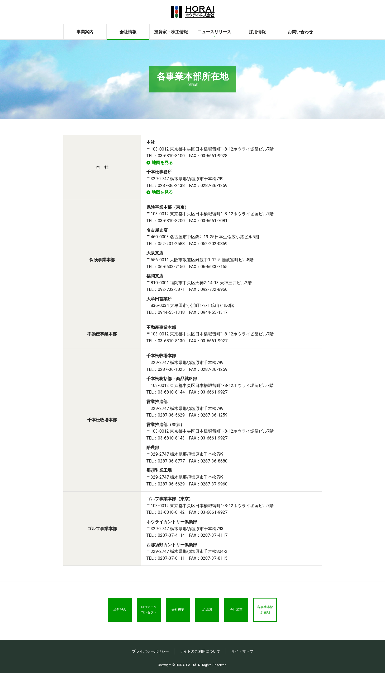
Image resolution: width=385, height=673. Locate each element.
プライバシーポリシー (150, 651)
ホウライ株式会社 (193, 12)
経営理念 (113, 611)
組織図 (208, 611)
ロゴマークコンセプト (145, 611)
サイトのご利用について (200, 651)
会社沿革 (240, 611)
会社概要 (176, 611)
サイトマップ (242, 651)
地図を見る (162, 162)
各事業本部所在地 (272, 611)
